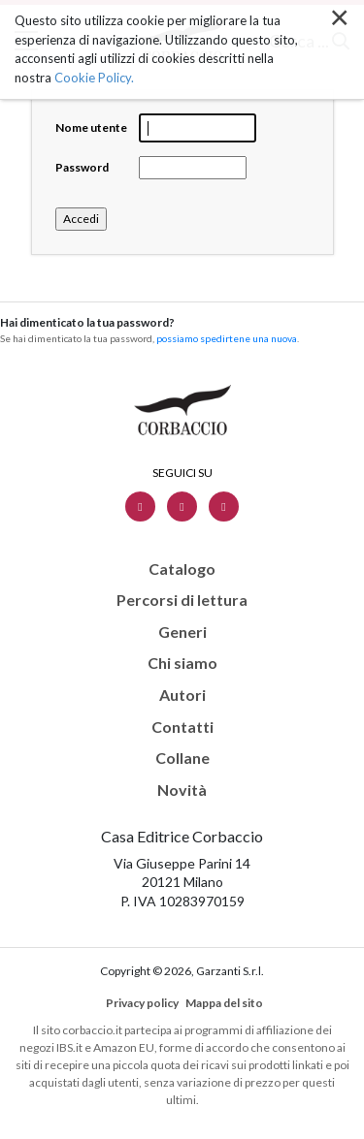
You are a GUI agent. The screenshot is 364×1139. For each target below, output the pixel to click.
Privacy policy (142, 1003)
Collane (182, 758)
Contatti (182, 727)
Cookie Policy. (94, 76)
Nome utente (91, 127)
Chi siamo (182, 663)
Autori (182, 695)
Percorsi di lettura (182, 600)
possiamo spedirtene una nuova (226, 338)
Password (82, 167)
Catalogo (182, 569)
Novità (182, 790)
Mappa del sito (224, 1003)
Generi (182, 632)
